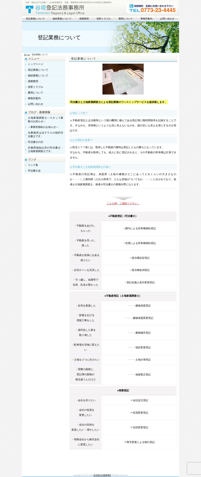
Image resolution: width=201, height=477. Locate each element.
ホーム (27, 54)
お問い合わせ (167, 18)
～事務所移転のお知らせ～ (43, 127)
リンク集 (33, 164)
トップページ (35, 64)
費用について (126, 18)
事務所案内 (146, 18)
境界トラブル (104, 18)
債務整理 (84, 18)
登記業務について (35, 18)
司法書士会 (34, 170)
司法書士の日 (35, 141)
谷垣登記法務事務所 (102, 475)
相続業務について (62, 18)
